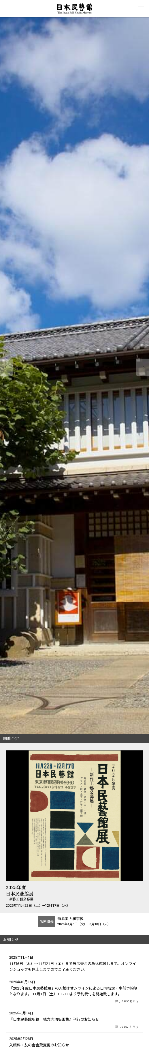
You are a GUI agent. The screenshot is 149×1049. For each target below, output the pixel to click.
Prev (6, 367)
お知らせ (11, 939)
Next (142, 367)
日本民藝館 (74, 8)
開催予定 (11, 738)
